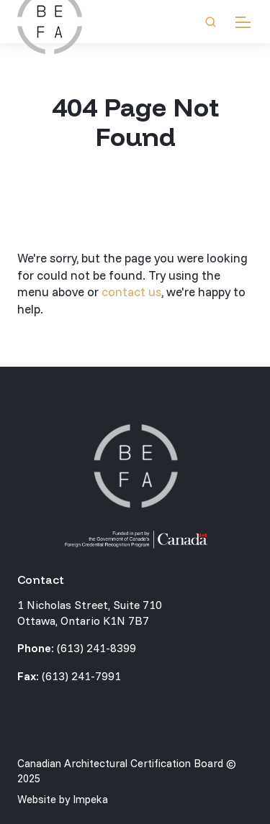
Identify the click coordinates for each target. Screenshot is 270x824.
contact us (131, 291)
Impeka (90, 799)
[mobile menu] (243, 22)
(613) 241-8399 (96, 648)
